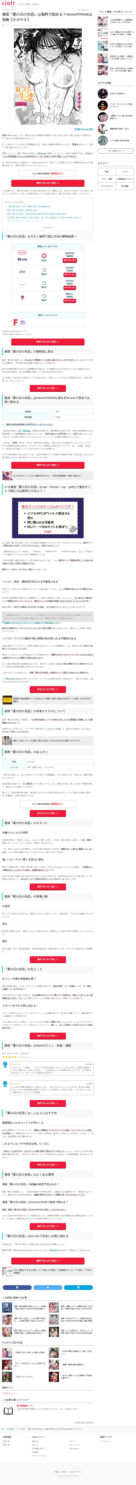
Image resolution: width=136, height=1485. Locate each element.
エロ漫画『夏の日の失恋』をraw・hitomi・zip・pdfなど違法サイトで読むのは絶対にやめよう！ (45, 218)
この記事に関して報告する (84, 1422)
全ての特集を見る (114, 151)
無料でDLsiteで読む (85, 129)
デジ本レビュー (8, 1393)
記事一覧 (6, 1441)
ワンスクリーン (105, 1441)
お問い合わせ (74, 1448)
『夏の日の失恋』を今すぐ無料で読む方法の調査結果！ (29, 207)
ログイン (72, 1441)
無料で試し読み (70, 260)
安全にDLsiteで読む (46, 689)
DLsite (43, 153)
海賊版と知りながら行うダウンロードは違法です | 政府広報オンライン (32, 623)
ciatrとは (35, 1445)
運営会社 (35, 1441)
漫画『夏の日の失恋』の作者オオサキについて (25, 221)
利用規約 (35, 1452)
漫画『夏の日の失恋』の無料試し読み (22, 210)
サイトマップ (74, 1445)
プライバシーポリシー (40, 1456)
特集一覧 (6, 1445)
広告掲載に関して (38, 1448)
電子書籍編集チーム (24, 1406)
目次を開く (47, 228)
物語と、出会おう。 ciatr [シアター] (68, 1472)
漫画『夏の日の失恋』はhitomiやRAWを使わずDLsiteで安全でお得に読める (37, 214)
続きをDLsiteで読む (46, 813)
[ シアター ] (21, 4)
